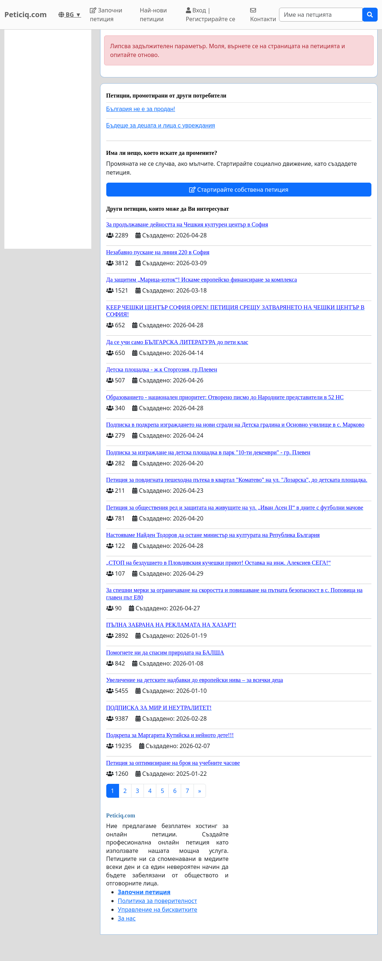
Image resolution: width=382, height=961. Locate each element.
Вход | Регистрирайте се (211, 14)
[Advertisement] (47, 139)
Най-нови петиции (153, 14)
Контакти (263, 15)
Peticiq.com (25, 14)
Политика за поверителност (157, 901)
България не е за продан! (140, 109)
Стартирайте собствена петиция (239, 190)
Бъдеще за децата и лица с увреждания (160, 125)
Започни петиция (106, 14)
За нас (127, 918)
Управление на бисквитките (158, 909)
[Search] (321, 15)
